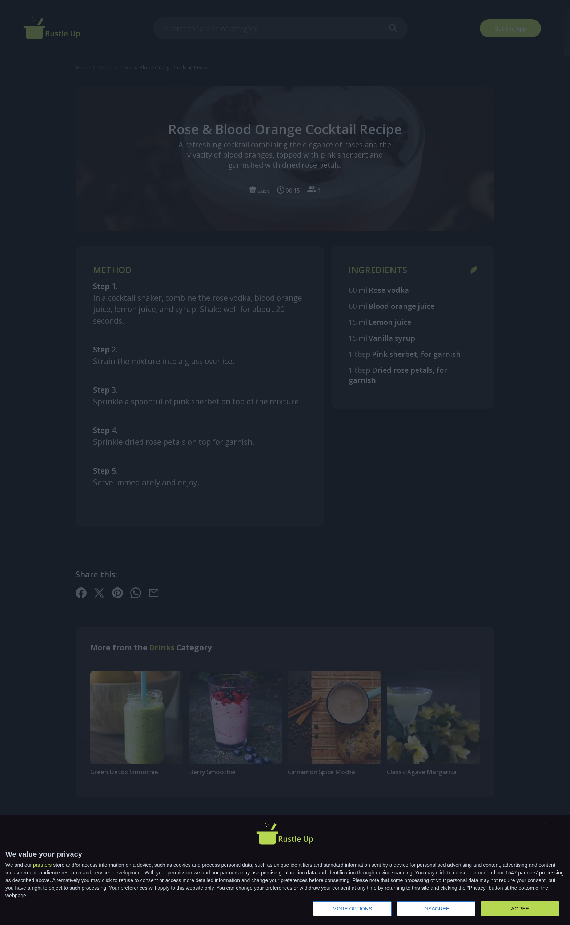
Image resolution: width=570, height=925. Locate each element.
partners (42, 865)
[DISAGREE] (557, 828)
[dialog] (285, 870)
